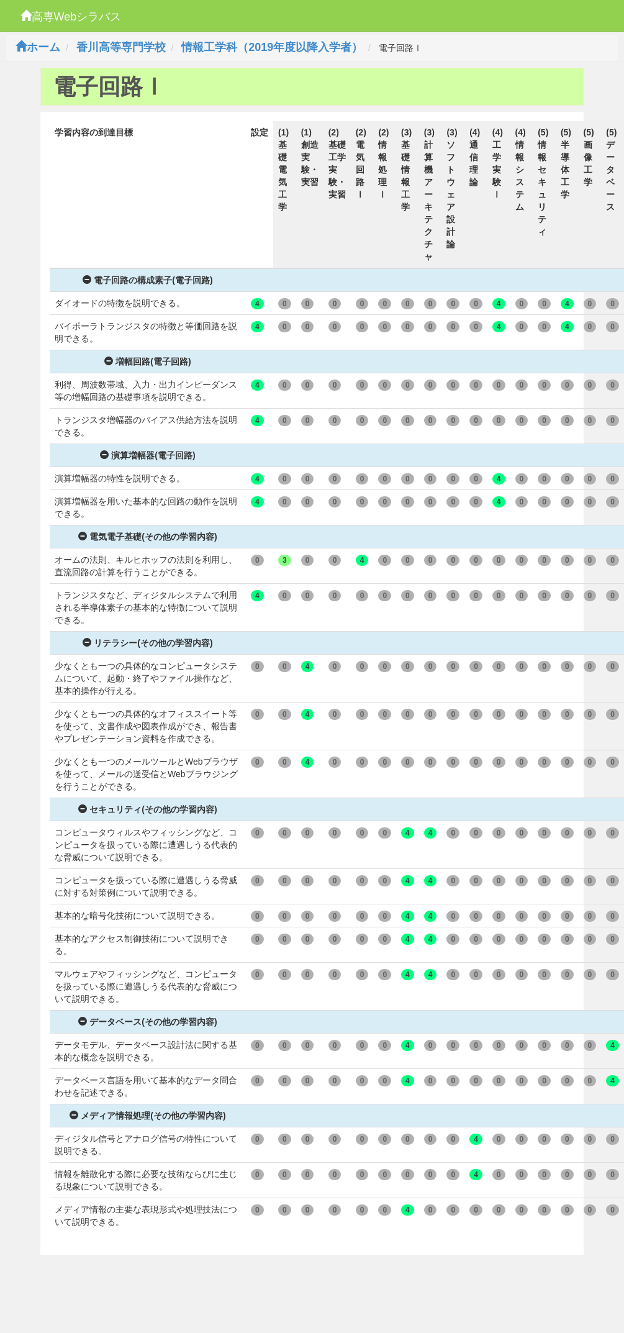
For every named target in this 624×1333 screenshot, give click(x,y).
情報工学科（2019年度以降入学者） (272, 47)
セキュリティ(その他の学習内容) (147, 809)
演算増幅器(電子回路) (147, 455)
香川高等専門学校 (121, 47)
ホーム (38, 47)
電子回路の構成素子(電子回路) (147, 280)
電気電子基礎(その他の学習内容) (147, 537)
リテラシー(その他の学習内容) (147, 643)
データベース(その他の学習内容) (147, 1022)
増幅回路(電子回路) (147, 361)
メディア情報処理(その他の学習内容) (147, 1116)
